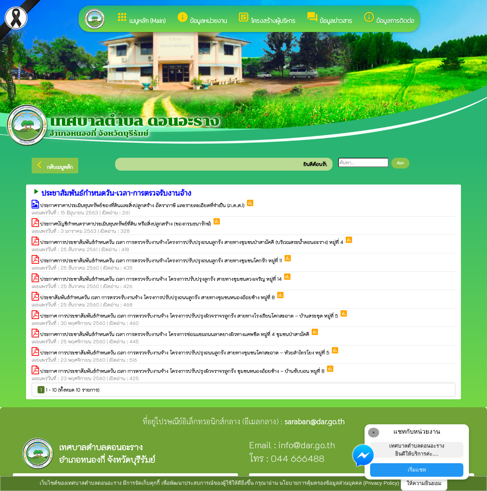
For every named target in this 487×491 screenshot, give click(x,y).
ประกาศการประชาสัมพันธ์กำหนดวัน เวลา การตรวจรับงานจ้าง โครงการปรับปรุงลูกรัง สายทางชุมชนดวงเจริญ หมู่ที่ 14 (161, 279)
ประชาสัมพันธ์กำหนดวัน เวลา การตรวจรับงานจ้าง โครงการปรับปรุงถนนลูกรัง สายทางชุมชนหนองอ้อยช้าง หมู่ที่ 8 (158, 297)
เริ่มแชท (417, 470)
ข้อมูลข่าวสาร (329, 18)
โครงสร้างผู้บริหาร (266, 18)
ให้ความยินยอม (424, 483)
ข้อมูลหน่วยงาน (202, 18)
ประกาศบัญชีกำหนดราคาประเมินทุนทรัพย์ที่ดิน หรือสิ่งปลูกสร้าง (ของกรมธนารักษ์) (126, 223)
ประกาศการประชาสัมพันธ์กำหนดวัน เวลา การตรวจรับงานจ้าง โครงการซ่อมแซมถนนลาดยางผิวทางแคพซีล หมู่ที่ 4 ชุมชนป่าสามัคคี (175, 334)
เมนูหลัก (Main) (141, 18)
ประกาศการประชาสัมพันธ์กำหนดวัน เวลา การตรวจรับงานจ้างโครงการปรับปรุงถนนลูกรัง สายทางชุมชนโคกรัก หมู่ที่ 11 (162, 260)
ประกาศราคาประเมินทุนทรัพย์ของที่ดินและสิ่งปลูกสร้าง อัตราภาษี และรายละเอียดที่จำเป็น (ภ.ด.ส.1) (143, 205)
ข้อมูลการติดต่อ (388, 18)
